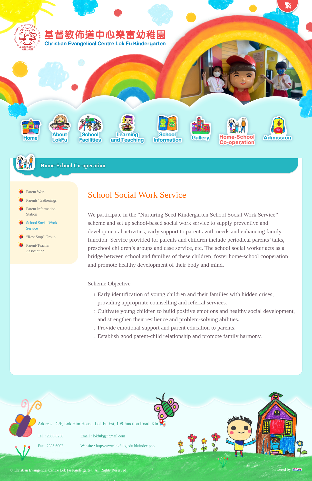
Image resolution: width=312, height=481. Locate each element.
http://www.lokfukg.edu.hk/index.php (125, 446)
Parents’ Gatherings (41, 200)
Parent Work (36, 192)
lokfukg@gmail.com (109, 436)
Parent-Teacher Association (38, 248)
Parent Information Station (41, 212)
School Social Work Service (41, 225)
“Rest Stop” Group (41, 237)
